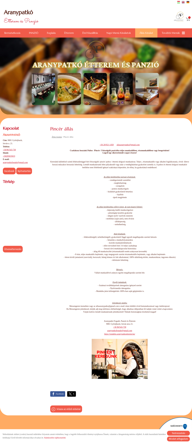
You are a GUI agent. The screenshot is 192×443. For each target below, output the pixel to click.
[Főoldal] (179, 17)
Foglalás (51, 32)
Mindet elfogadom (178, 439)
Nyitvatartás (24, 170)
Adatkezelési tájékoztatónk (55, 438)
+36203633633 (9, 156)
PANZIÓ (33, 32)
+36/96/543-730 (9, 149)
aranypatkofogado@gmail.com (15, 162)
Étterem (69, 32)
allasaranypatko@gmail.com (128, 144)
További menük (173, 32)
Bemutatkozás (12, 32)
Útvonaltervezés (12, 249)
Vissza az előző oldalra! (69, 408)
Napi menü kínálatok (118, 32)
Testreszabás (178, 433)
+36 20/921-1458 (107, 144)
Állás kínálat (146, 32)
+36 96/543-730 (119, 327)
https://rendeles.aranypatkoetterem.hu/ (119, 334)
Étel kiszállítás (90, 32)
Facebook (9, 170)
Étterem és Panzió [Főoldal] (21, 17)
